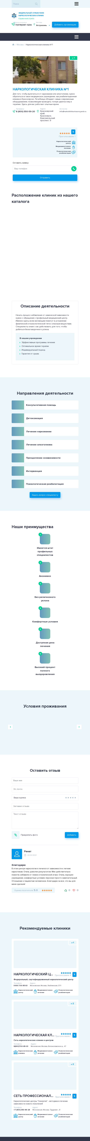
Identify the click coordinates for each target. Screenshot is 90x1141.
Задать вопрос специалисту (45, 478)
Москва (20, 43)
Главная (13, 43)
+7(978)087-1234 (69, 15)
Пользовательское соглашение (32, 1087)
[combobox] (25, 26)
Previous (10, 656)
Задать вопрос (58, 1111)
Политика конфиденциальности (32, 1090)
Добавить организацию (65, 24)
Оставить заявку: (20, 160)
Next (79, 656)
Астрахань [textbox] (23, 26)
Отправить (45, 175)
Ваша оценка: (7, 727)
